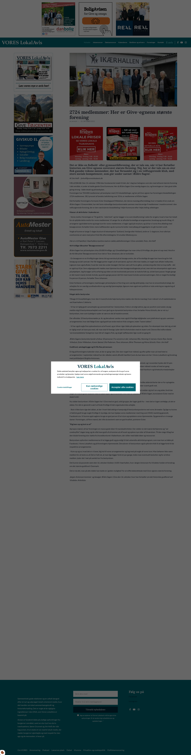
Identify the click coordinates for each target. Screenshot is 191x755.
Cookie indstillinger (64, 387)
